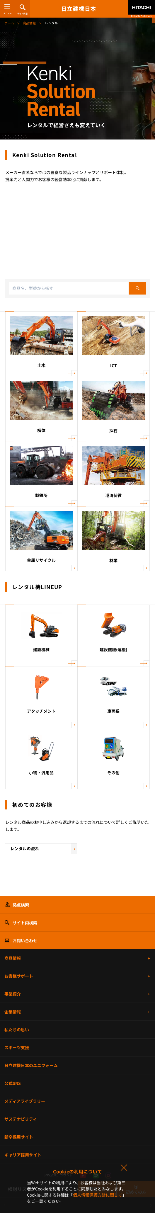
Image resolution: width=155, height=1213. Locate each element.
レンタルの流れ (24, 848)
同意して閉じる (123, 1167)
